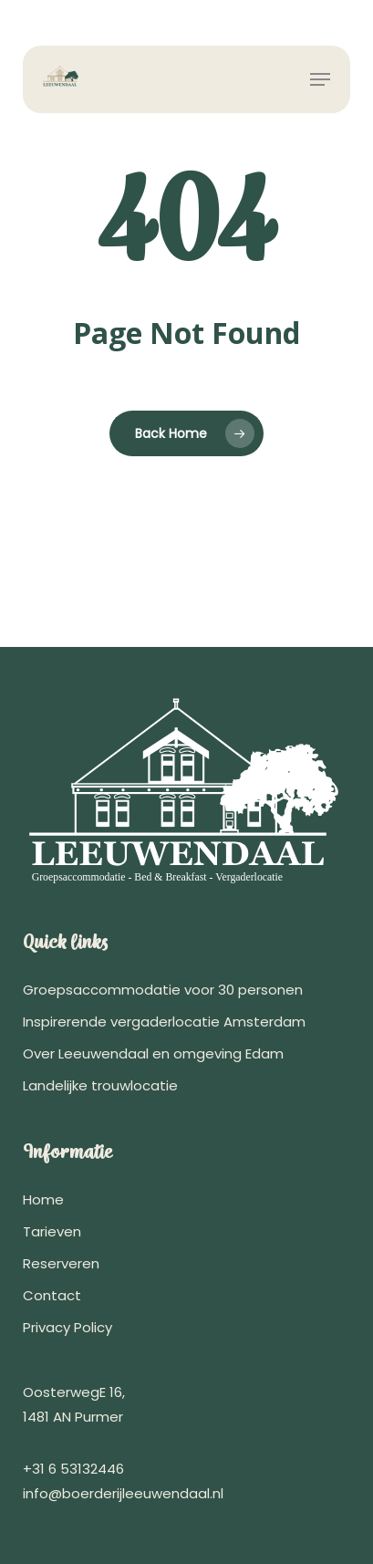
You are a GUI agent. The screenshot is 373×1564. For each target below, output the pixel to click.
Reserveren (61, 1263)
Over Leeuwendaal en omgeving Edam (153, 1053)
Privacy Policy (67, 1327)
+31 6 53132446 (73, 1468)
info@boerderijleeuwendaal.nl (123, 1493)
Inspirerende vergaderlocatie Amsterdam (164, 1021)
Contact (52, 1295)
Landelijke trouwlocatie (100, 1085)
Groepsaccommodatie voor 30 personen (163, 989)
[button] (320, 79)
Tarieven (52, 1231)
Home (43, 1199)
